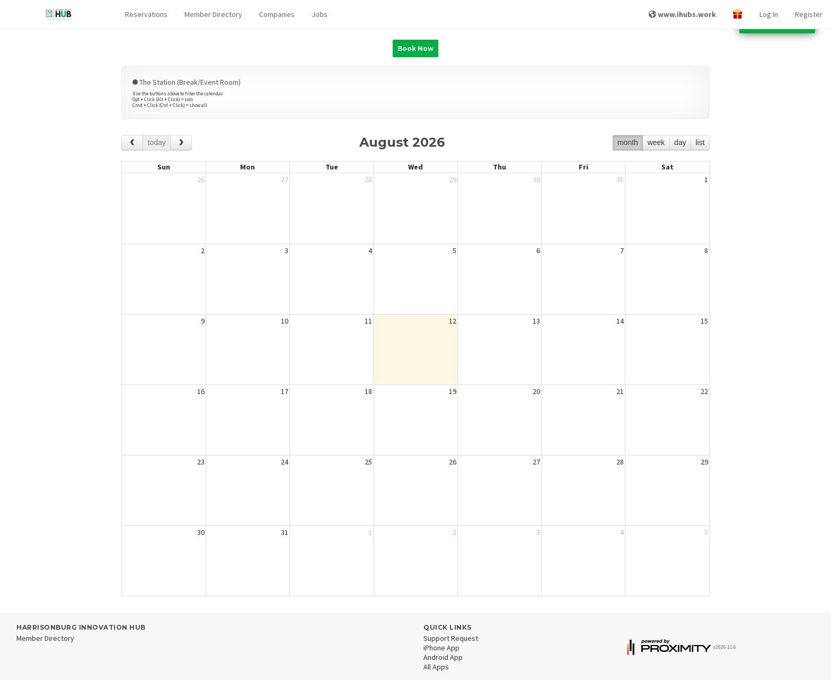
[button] (146, 14)
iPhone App (441, 647)
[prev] (132, 142)
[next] (181, 142)
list (699, 142)
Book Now (415, 48)
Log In (768, 14)
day (680, 142)
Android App (443, 657)
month (627, 142)
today (157, 142)
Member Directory (213, 14)
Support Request (450, 638)
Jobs (320, 14)
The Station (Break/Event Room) (186, 82)
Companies (277, 14)
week (656, 142)
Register (809, 14)
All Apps (436, 667)
